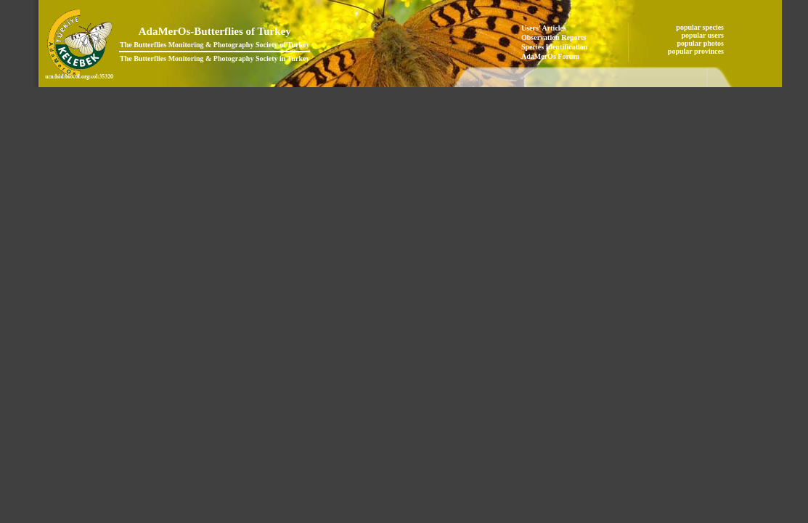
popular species (700, 27)
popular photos (701, 43)
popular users (704, 35)
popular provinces (697, 51)
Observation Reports (553, 37)
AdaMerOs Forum (550, 56)
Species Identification (554, 47)
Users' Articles (543, 28)
